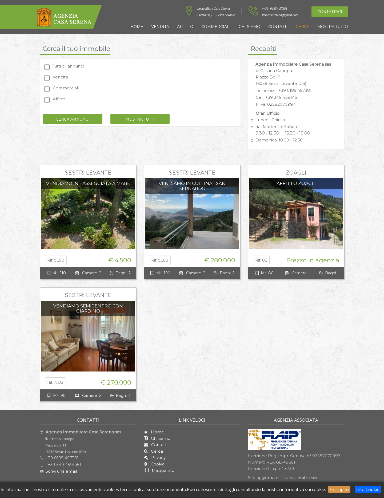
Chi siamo (249, 26)
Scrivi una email (61, 471)
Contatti (278, 26)
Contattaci (329, 11)
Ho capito (339, 489)
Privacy (157, 457)
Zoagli (296, 172)
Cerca (302, 26)
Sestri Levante (88, 172)
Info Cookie (367, 489)
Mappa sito (162, 470)
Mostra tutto (332, 26)
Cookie (156, 464)
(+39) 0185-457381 (274, 8)
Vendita (160, 26)
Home (136, 26)
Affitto (185, 26)
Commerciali (216, 26)
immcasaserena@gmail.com (280, 15)
